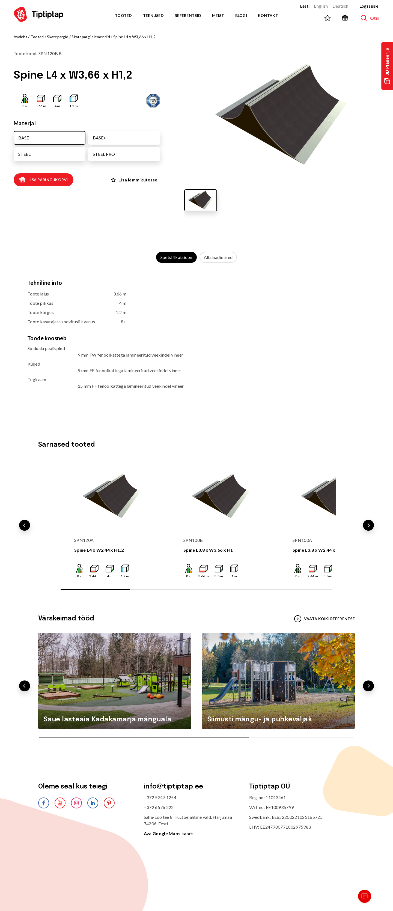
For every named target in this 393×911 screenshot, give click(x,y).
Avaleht (20, 36)
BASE (23, 137)
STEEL (24, 154)
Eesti (305, 5)
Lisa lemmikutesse (134, 179)
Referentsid (188, 15)
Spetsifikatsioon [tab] (176, 257)
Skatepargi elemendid (91, 36)
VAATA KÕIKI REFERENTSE (324, 618)
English (321, 5)
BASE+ (99, 137)
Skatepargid (57, 36)
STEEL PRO (104, 154)
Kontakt (268, 15)
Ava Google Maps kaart (168, 833)
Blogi (241, 15)
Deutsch (340, 5)
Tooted (123, 15)
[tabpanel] (196, 339)
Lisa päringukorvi (43, 180)
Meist (218, 15)
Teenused (153, 15)
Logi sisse (368, 5)
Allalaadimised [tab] (218, 257)
